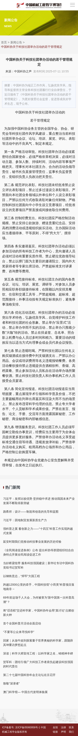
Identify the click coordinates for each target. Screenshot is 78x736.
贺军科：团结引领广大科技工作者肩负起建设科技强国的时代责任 (38, 664)
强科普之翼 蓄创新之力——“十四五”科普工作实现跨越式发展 (38, 531)
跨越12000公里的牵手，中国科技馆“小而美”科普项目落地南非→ (38, 587)
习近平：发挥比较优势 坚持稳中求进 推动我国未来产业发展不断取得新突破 (39, 501)
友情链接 (55, 729)
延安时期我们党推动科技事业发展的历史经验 (32, 541)
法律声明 (63, 729)
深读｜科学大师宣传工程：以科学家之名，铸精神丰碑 (38, 653)
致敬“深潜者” (11, 683)
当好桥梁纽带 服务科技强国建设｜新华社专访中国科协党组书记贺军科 (38, 565)
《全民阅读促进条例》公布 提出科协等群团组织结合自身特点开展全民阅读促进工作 (38, 552)
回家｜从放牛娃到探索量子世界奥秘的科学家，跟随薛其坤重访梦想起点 (38, 643)
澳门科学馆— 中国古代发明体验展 (25, 692)
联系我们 (71, 729)
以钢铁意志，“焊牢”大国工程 (21, 576)
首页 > (5, 42)
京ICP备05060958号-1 (27, 727)
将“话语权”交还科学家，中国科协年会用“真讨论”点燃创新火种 (38, 612)
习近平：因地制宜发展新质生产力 (25, 520)
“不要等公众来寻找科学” (18, 632)
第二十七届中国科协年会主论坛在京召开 (29, 675)
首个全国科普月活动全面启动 (22, 623)
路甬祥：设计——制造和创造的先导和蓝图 (30, 511)
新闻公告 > (17, 42)
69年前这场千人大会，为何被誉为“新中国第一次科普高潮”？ (38, 600)
